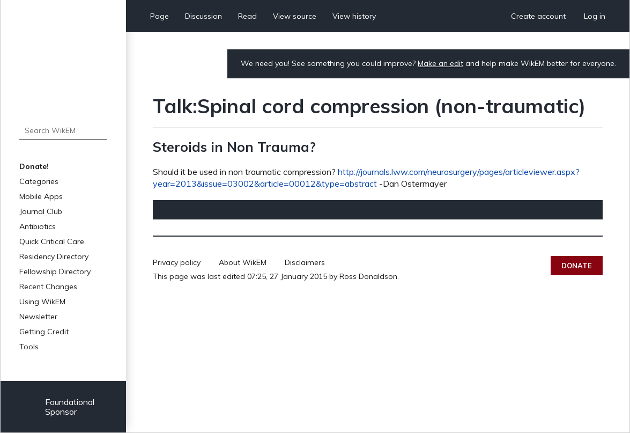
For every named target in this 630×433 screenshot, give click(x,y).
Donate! (34, 166)
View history (354, 16)
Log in (594, 16)
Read (247, 16)
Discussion (203, 16)
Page (159, 16)
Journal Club (40, 211)
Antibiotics (37, 226)
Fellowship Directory (55, 271)
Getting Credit (44, 331)
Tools (29, 346)
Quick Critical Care (51, 241)
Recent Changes (48, 286)
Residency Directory (53, 256)
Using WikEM (42, 301)
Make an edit (440, 63)
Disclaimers (305, 262)
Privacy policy (177, 262)
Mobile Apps (41, 196)
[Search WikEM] (63, 130)
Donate (576, 265)
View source (294, 16)
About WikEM (242, 262)
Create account (538, 16)
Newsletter (38, 316)
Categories (38, 181)
